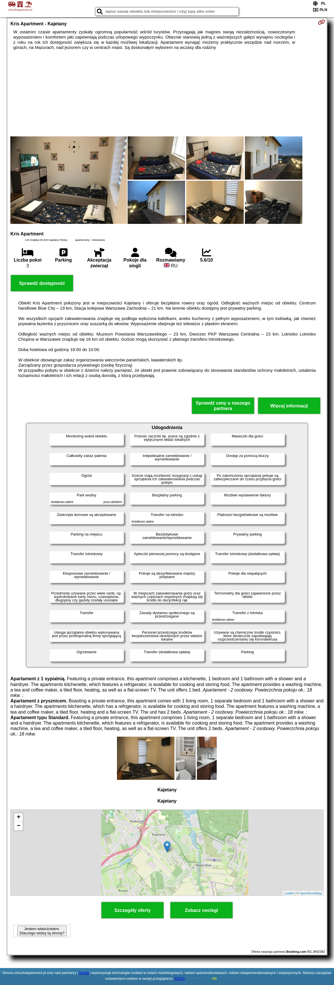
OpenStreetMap (311, 893)
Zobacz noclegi (201, 910)
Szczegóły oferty (132, 910)
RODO (179, 979)
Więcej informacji (289, 405)
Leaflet (289, 893)
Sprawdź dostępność (42, 283)
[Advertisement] (167, 93)
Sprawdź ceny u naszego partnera (223, 406)
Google (83, 973)
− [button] (18, 826)
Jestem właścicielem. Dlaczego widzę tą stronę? (42, 931)
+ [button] (18, 817)
